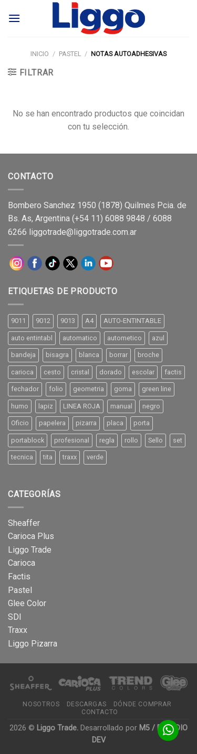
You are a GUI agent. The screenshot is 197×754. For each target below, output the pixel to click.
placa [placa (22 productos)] (115, 423)
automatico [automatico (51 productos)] (80, 338)
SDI (15, 617)
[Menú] (14, 18)
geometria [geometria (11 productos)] (88, 389)
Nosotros (41, 704)
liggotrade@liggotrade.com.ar (83, 232)
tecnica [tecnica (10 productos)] (22, 457)
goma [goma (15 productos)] (123, 389)
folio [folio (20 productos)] (56, 389)
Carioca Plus (31, 536)
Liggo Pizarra (32, 644)
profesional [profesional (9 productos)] (71, 440)
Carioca (21, 563)
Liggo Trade (29, 550)
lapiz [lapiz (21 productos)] (45, 406)
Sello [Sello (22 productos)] (155, 440)
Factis (19, 576)
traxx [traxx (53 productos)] (70, 457)
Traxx (17, 630)
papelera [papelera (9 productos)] (52, 423)
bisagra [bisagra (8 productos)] (57, 355)
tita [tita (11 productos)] (48, 457)
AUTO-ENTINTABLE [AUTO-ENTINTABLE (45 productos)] (132, 321)
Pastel (70, 54)
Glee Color (27, 603)
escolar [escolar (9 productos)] (143, 372)
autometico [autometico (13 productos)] (124, 338)
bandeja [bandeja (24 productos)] (23, 355)
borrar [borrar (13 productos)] (118, 355)
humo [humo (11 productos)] (19, 406)
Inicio (39, 54)
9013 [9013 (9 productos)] (67, 321)
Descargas (87, 704)
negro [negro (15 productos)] (151, 406)
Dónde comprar (142, 704)
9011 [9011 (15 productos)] (18, 321)
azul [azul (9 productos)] (158, 338)
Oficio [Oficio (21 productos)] (20, 423)
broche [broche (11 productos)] (148, 355)
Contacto (99, 712)
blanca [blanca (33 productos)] (89, 355)
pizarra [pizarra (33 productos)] (86, 423)
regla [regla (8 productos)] (107, 440)
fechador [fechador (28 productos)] (25, 389)
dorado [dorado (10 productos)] (110, 372)
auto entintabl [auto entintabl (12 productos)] (32, 338)
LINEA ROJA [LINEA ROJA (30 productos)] (81, 406)
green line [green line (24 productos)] (156, 389)
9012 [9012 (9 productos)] (43, 321)
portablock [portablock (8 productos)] (27, 440)
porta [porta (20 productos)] (141, 423)
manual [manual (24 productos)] (121, 406)
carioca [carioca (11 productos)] (22, 372)
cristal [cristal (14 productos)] (80, 372)
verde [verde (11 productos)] (95, 457)
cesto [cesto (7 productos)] (52, 372)
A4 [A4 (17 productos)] (89, 321)
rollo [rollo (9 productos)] (131, 440)
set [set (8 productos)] (177, 440)
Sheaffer (24, 523)
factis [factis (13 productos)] (173, 372)
